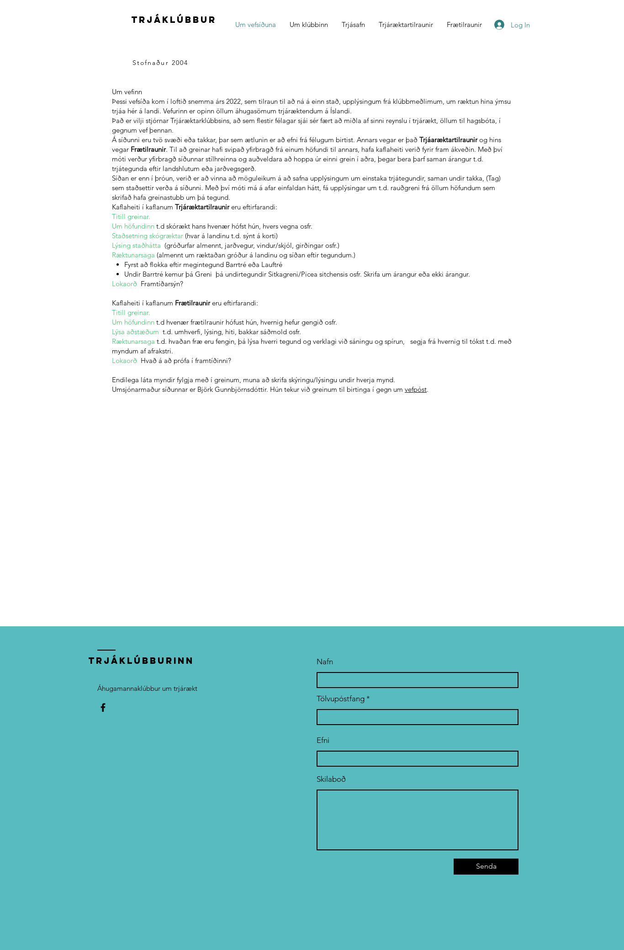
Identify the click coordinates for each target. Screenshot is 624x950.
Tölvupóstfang (341, 699)
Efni (323, 740)
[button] (309, 24)
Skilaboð (331, 779)
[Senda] (486, 867)
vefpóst (416, 389)
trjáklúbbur (174, 19)
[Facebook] (103, 707)
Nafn (325, 662)
